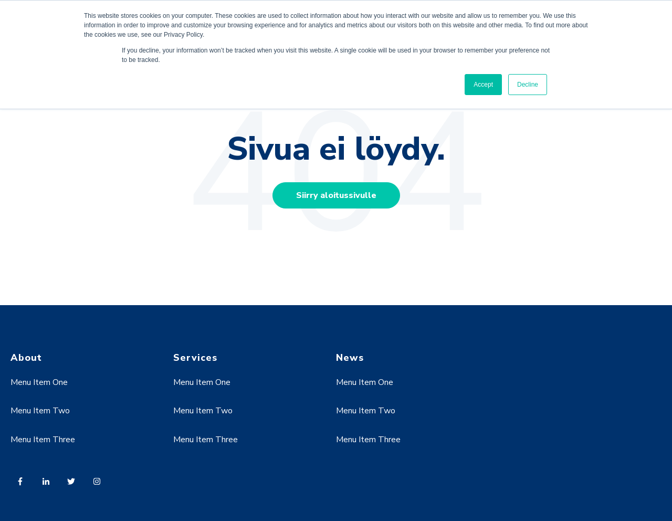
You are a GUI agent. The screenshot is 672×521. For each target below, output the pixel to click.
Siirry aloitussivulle (336, 195)
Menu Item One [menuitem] (39, 382)
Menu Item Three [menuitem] (42, 439)
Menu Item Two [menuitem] (40, 410)
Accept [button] (483, 84)
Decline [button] (527, 84)
